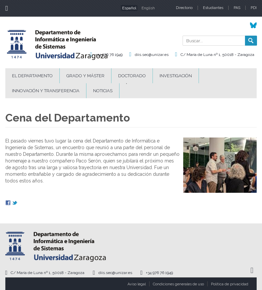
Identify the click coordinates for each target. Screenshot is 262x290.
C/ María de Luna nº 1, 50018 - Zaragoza (217, 54)
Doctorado (132, 75)
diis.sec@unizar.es (152, 54)
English (148, 8)
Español (129, 8)
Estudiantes (213, 8)
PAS (237, 8)
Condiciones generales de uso (178, 284)
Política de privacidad (229, 284)
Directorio (184, 8)
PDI (254, 8)
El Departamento (32, 75)
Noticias (102, 90)
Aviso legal (136, 284)
